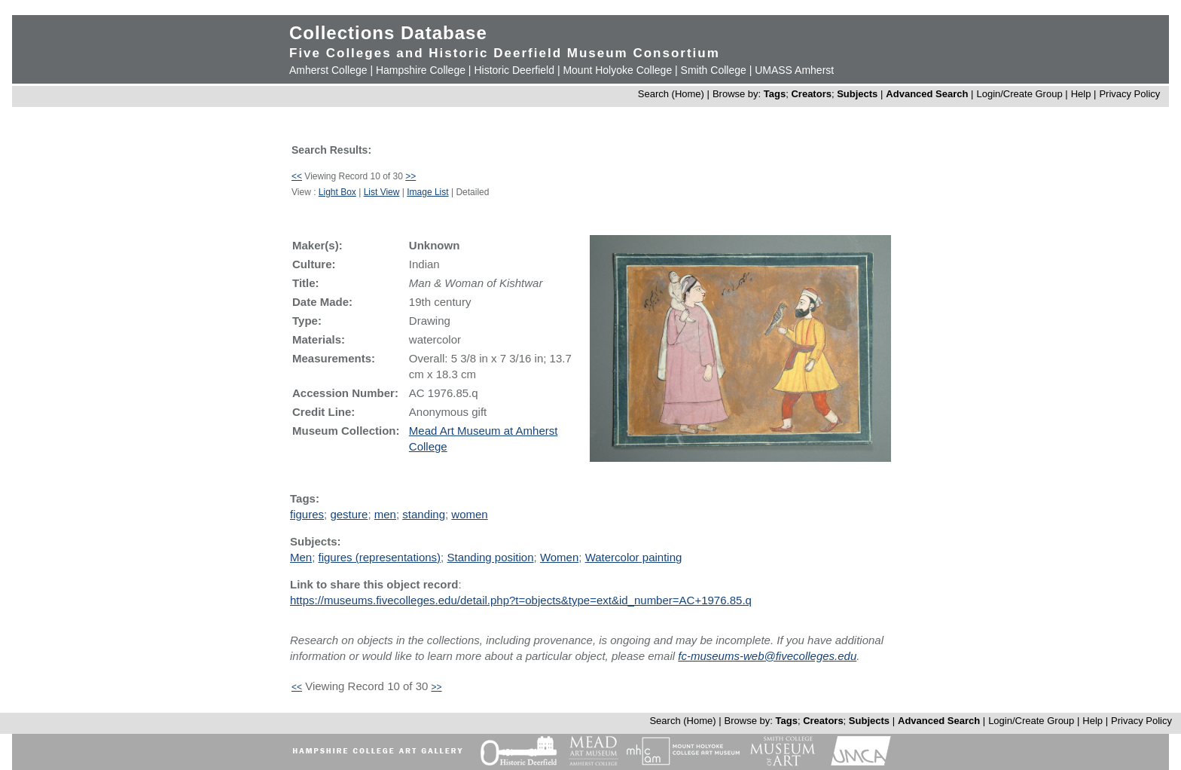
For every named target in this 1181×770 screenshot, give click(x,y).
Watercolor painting (633, 557)
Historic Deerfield (514, 70)
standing (423, 514)
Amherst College (328, 70)
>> (410, 176)
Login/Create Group (1020, 93)
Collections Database (388, 33)
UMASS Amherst (794, 70)
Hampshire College (420, 70)
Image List (427, 192)
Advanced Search (927, 93)
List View (382, 192)
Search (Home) (671, 93)
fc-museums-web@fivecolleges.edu (767, 655)
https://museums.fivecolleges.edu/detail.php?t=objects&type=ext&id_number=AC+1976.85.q (521, 600)
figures (307, 514)
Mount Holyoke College (617, 70)
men (385, 514)
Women (559, 557)
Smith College (713, 70)
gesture (349, 514)
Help (1081, 93)
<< (296, 176)
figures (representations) (380, 557)
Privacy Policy (1129, 93)
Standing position (490, 557)
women (469, 514)
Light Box (337, 192)
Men (301, 557)
